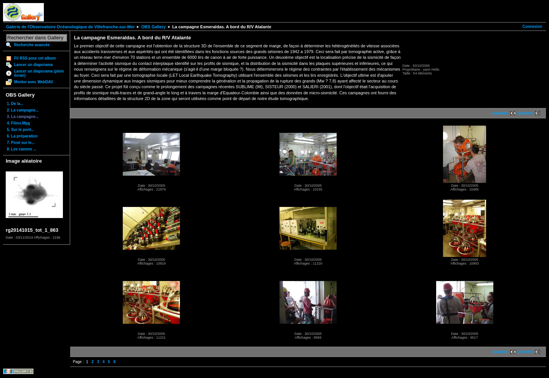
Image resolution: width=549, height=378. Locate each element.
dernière (525, 113)
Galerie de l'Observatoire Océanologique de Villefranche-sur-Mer (70, 26)
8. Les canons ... (21, 149)
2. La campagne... (23, 110)
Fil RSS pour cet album (35, 58)
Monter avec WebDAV (33, 82)
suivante (500, 113)
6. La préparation (22, 136)
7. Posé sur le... (21, 143)
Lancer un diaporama (33, 65)
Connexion (532, 26)
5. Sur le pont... (20, 130)
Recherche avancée (32, 45)
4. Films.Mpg (18, 123)
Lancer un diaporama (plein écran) (39, 73)
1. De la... (15, 104)
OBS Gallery (153, 26)
